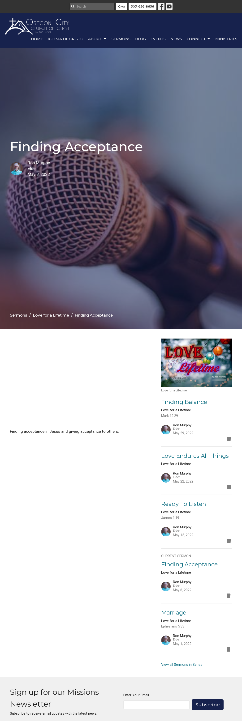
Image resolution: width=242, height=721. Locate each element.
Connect (199, 39)
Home (37, 39)
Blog (140, 39)
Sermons (121, 39)
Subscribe (207, 705)
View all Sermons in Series (181, 664)
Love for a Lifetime (51, 315)
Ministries (226, 39)
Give (121, 6)
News (176, 39)
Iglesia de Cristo (65, 39)
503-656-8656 (142, 6)
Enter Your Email (136, 695)
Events (158, 39)
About (97, 39)
